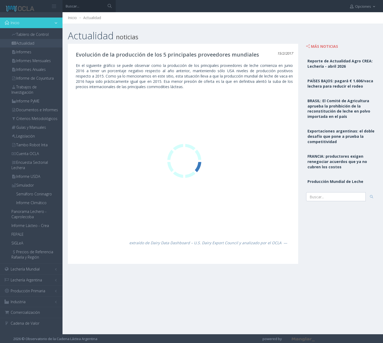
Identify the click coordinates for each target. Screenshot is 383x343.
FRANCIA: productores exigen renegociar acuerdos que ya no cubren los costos (337, 161)
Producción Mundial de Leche (335, 181)
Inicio (72, 17)
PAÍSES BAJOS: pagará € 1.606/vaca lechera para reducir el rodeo (340, 83)
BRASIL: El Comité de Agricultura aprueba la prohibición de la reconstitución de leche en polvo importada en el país (338, 108)
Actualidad (92, 17)
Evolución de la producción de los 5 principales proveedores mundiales (167, 54)
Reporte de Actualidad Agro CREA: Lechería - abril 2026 (340, 63)
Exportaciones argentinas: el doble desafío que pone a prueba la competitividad (340, 136)
